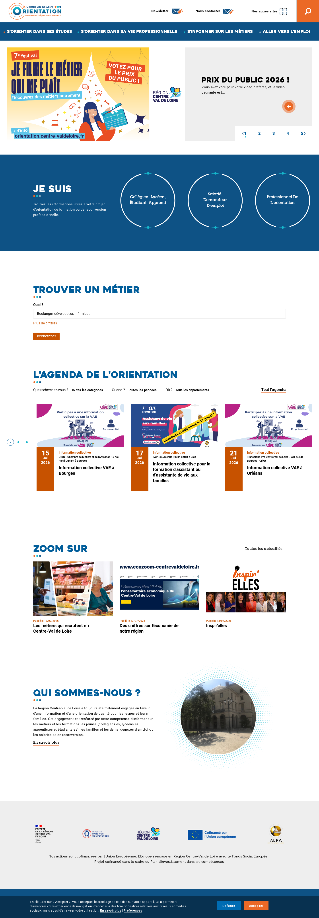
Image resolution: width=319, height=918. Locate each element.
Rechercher (46, 336)
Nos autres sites (264, 11)
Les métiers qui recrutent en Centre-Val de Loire (61, 628)
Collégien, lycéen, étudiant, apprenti (148, 200)
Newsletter (167, 11)
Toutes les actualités (263, 549)
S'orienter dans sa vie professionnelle (129, 31)
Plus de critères (45, 323)
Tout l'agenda (273, 390)
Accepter (256, 906)
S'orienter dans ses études (39, 31)
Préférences (133, 910)
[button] (242, 133)
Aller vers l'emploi (286, 31)
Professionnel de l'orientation (282, 200)
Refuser (228, 906)
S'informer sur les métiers (220, 31)
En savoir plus (46, 743)
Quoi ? (38, 305)
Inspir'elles (216, 625)
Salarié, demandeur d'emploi (215, 200)
